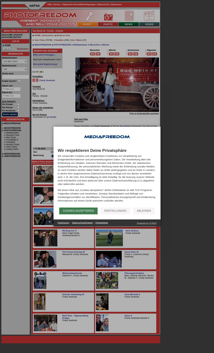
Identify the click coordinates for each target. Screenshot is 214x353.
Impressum (63, 222)
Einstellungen (115, 210)
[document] (107, 177)
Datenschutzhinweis (82, 222)
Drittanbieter (101, 222)
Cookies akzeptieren (78, 210)
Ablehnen (144, 210)
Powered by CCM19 (146, 223)
